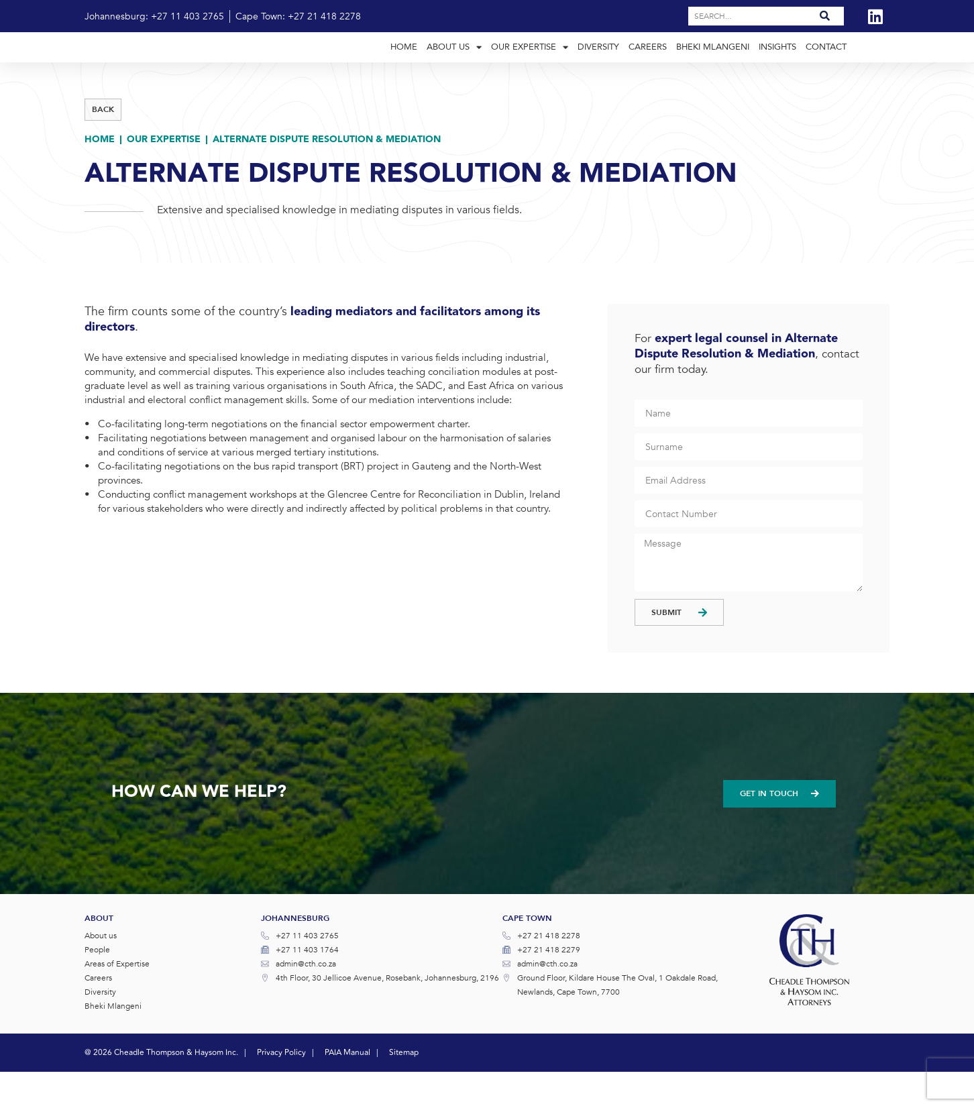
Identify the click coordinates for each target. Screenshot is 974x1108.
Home (403, 65)
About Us (454, 65)
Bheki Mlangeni (712, 65)
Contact (826, 65)
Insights (777, 65)
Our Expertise (529, 65)
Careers (648, 65)
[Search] (825, 16)
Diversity (598, 65)
